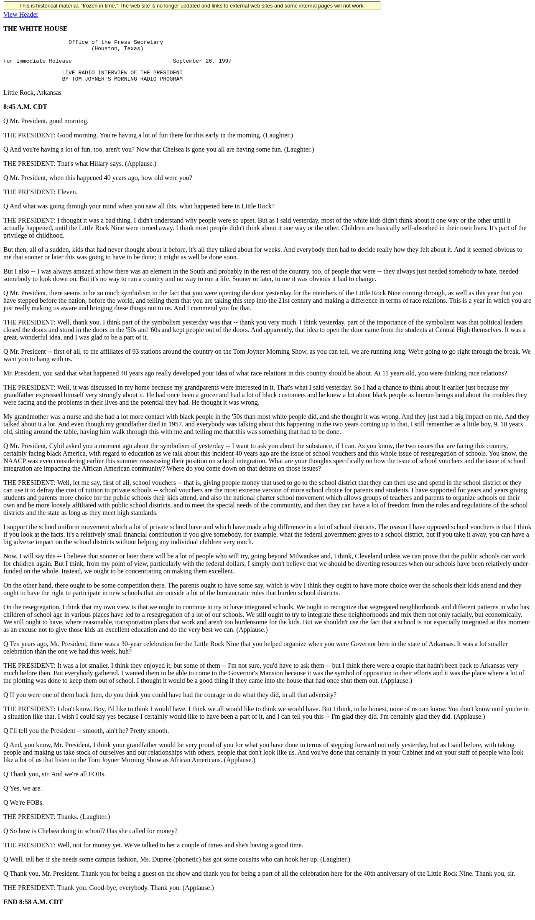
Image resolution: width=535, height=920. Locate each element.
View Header (20, 14)
